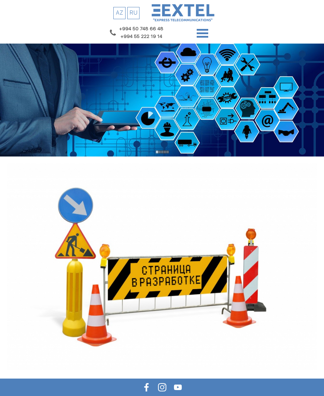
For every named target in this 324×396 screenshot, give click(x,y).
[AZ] (119, 13)
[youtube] (178, 387)
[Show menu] (202, 33)
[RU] (133, 13)
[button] (141, 28)
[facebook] (146, 387)
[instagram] (162, 387)
